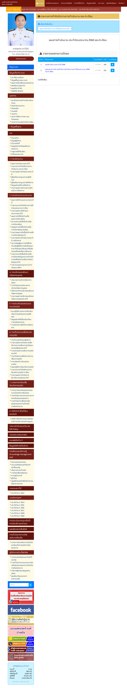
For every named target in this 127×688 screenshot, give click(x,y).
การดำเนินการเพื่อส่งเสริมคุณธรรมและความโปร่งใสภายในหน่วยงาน (20, 404)
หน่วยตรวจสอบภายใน (18, 434)
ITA (10, 133)
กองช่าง (14, 113)
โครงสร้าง (15, 138)
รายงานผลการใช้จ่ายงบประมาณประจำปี (19, 212)
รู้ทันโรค (14, 478)
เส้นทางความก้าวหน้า (18, 470)
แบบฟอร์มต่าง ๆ (16, 440)
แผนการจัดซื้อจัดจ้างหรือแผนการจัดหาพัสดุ (20, 217)
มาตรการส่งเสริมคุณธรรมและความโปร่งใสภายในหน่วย (22, 391)
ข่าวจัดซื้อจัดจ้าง (79, 3)
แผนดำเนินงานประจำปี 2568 (55, 64)
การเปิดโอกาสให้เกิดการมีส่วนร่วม (22, 326)
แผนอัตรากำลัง (16, 88)
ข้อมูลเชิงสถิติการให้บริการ (20, 185)
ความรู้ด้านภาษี (16, 475)
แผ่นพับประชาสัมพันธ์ (18, 529)
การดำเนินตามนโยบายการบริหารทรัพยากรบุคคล (20, 286)
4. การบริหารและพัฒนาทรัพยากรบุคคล (18, 274)
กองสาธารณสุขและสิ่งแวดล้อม (22, 122)
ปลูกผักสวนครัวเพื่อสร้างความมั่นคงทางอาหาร (22, 482)
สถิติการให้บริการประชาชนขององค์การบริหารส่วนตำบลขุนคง (22, 420)
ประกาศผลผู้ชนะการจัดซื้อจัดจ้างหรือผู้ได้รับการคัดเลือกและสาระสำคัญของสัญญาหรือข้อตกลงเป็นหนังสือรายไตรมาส (22, 247)
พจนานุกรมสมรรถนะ (18, 462)
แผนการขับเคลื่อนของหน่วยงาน (22, 82)
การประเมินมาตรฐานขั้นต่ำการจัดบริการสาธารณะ (19, 522)
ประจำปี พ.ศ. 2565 (17, 505)
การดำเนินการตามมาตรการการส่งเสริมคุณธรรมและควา (22, 397)
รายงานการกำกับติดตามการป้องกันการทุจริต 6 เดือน (21, 371)
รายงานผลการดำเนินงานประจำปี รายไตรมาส (22, 239)
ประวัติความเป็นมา (17, 77)
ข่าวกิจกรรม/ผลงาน (52, 3)
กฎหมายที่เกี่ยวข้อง (18, 151)
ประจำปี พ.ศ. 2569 (17, 515)
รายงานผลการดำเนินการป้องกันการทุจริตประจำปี (20, 376)
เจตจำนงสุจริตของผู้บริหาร (21, 339)
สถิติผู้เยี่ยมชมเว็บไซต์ (21, 665)
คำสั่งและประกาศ (17, 154)
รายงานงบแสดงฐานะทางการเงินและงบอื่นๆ (21, 266)
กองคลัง (14, 111)
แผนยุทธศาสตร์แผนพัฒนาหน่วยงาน (20, 147)
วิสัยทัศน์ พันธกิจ (17, 91)
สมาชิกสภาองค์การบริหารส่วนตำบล (22, 101)
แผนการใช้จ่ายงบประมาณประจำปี (22, 201)
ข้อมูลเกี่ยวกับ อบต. (17, 72)
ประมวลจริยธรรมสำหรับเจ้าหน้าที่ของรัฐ (21, 466)
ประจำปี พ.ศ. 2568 (17, 513)
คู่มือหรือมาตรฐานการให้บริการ (22, 182)
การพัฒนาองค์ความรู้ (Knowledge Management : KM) (20, 454)
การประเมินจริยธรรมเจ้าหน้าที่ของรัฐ (21, 558)
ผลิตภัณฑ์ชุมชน (111, 3)
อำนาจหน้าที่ (15, 143)
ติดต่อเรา (121, 3)
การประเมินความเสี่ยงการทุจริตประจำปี (22, 352)
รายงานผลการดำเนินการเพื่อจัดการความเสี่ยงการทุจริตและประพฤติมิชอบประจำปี (22, 345)
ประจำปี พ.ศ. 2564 (17, 502)
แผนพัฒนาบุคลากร (18, 85)
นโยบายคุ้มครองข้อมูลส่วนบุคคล (20, 572)
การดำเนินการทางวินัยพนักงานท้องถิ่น (18, 536)
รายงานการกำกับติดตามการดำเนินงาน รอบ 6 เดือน (21, 167)
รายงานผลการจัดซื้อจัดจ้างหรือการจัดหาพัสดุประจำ (22, 233)
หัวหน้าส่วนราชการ (18, 105)
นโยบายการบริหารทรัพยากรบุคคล (21, 281)
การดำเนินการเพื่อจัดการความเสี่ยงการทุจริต (22, 357)
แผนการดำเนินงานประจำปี (20, 163)
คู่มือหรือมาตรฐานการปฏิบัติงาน (21, 178)
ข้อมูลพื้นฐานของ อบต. (19, 80)
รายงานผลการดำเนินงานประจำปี (22, 173)
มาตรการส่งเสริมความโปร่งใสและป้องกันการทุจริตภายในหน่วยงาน (22, 545)
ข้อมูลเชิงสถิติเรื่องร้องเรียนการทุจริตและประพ (21, 320)
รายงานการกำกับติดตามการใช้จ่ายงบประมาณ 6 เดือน (22, 206)
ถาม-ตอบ (101, 3)
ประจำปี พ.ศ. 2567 (17, 510)
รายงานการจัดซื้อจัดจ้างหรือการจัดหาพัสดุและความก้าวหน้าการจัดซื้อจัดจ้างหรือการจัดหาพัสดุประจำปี (22, 258)
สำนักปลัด (14, 108)
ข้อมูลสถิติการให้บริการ (18, 445)
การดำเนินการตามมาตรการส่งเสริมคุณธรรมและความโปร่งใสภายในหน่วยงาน (22, 565)
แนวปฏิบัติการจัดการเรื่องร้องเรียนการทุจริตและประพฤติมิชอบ (22, 314)
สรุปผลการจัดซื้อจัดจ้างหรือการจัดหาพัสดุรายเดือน (21, 228)
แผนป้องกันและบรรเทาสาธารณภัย (19, 577)
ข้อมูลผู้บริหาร (16, 140)
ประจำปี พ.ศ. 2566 (17, 507)
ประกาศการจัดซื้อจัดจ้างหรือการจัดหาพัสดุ (21, 223)
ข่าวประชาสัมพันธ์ (66, 3)
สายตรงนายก (21, 58)
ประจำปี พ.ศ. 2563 (17, 493)
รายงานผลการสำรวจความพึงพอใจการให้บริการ (22, 189)
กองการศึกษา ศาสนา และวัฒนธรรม (20, 118)
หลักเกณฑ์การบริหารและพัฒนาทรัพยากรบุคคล (22, 292)
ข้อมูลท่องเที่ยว (91, 3)
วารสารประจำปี (15, 488)
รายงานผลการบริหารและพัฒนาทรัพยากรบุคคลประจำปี (22, 297)
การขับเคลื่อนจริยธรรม (19, 472)
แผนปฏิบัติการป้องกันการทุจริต (22, 367)
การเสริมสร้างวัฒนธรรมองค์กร (20, 363)
